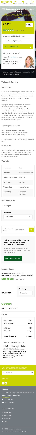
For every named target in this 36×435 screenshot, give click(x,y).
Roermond (7, 418)
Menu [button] (15, 2)
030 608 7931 (9, 399)
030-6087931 (11, 64)
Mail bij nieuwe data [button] (12, 258)
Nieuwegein (7, 412)
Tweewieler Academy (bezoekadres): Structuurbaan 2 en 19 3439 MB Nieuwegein (18, 394)
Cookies (24, 432)
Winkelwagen (32, 2)
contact (13, 57)
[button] (23, 3)
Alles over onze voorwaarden (11, 432)
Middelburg (7, 415)
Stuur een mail (9, 402)
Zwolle (6, 421)
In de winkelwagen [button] (18, 47)
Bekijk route (6, 397)
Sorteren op (7, 213)
